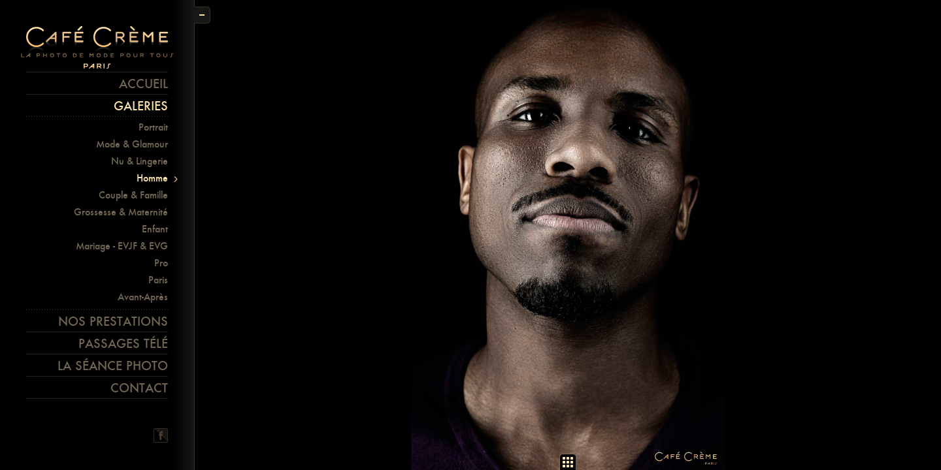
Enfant (155, 229)
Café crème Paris (97, 47)
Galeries (141, 106)
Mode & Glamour (132, 144)
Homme (152, 178)
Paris (158, 280)
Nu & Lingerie (139, 161)
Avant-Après (143, 296)
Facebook (161, 435)
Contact (139, 388)
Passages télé (123, 343)
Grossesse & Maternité (121, 212)
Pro (161, 263)
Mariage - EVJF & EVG (122, 246)
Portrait (153, 127)
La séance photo (113, 365)
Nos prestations (113, 321)
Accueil (143, 83)
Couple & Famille (133, 195)
